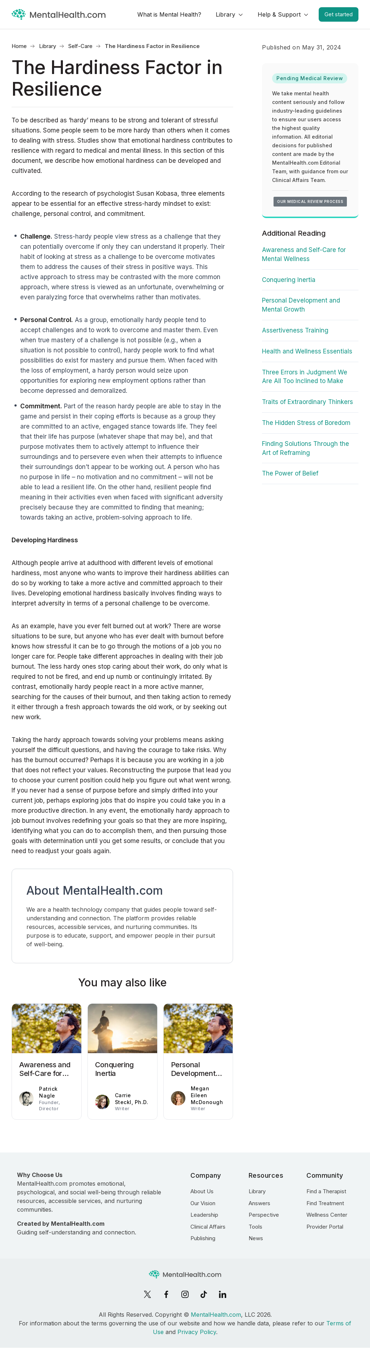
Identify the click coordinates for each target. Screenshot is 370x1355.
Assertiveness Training (295, 330)
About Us (202, 1191)
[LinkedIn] (222, 1294)
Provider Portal (324, 1226)
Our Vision (202, 1203)
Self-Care (80, 46)
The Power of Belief (290, 473)
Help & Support (279, 14)
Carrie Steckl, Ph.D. (132, 1098)
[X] (147, 1294)
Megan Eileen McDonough (207, 1095)
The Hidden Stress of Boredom (306, 422)
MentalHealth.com (216, 1314)
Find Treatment (325, 1203)
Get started (338, 14)
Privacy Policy (196, 1332)
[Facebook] (166, 1294)
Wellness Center (326, 1214)
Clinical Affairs (207, 1226)
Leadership (204, 1214)
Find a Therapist (326, 1191)
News (256, 1238)
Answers (259, 1203)
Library (225, 14)
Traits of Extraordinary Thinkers (307, 401)
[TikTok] (203, 1294)
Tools (255, 1226)
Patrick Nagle (48, 1092)
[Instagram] (185, 1294)
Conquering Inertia (288, 279)
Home (19, 46)
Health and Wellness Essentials (307, 351)
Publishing (202, 1238)
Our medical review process (310, 201)
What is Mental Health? (169, 14)
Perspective (264, 1214)
